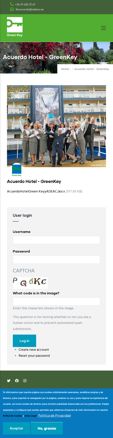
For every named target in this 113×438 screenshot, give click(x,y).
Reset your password (34, 356)
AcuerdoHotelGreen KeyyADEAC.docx (36, 191)
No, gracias (47, 428)
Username (21, 231)
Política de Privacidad (54, 416)
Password (21, 251)
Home (65, 69)
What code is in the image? (36, 293)
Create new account (34, 350)
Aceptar (16, 428)
